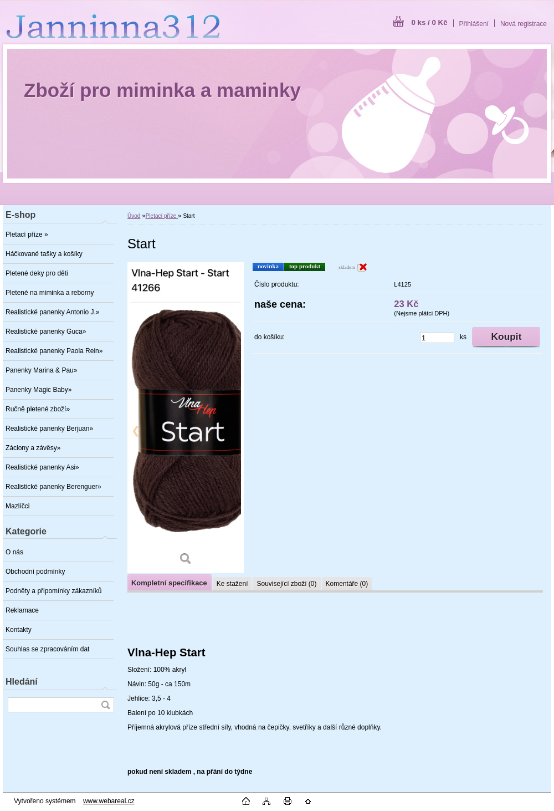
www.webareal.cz (109, 801)
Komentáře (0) (347, 584)
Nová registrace (523, 24)
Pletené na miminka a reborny (50, 293)
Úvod (133, 216)
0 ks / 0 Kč (429, 22)
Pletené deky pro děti (37, 273)
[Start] (185, 418)
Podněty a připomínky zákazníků (53, 591)
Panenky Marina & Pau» (41, 370)
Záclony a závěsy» (33, 448)
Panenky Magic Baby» (38, 390)
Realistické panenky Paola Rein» (54, 351)
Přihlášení (474, 24)
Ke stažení (232, 584)
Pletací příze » (27, 234)
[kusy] (437, 338)
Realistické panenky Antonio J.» (52, 312)
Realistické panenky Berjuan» (49, 428)
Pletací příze (162, 216)
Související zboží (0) (286, 584)
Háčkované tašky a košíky (44, 254)
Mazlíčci (17, 506)
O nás (14, 552)
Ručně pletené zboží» (38, 409)
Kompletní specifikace (169, 583)
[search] (105, 705)
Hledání (22, 681)
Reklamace (22, 610)
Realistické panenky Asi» (42, 467)
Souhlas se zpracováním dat (47, 649)
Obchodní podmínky (35, 571)
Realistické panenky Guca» (46, 331)
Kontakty (19, 630)
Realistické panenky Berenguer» (53, 487)
